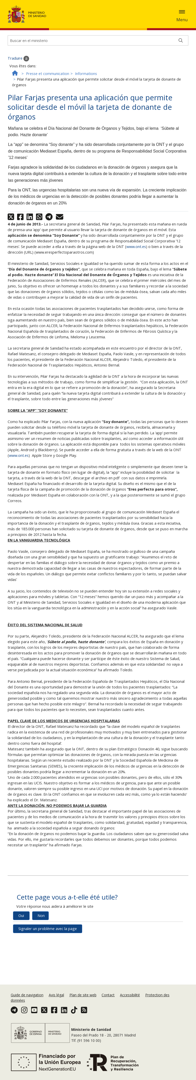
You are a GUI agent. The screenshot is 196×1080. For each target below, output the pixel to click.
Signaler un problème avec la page (47, 974)
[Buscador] (98, 87)
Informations (86, 119)
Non (41, 961)
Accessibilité (130, 1001)
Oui (21, 961)
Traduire (18, 104)
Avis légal (56, 1001)
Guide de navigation (27, 1001)
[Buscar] (180, 86)
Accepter (35, 29)
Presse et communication (47, 119)
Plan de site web (82, 1001)
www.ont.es (136, 292)
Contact (108, 1001)
